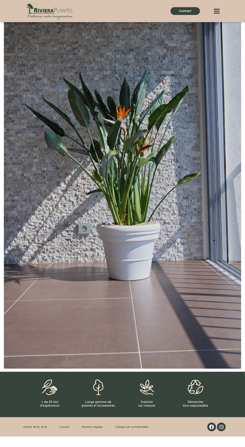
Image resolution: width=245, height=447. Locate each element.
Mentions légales (92, 437)
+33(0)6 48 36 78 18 (35, 437)
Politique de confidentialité (131, 437)
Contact (64, 437)
